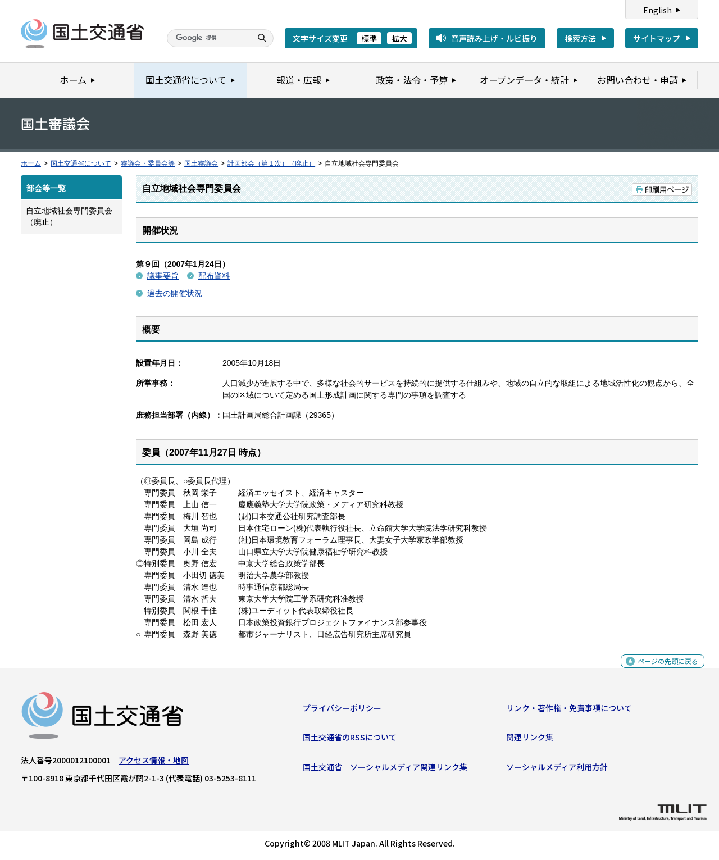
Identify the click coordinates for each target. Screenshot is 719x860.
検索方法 (580, 38)
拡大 (399, 38)
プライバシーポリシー (342, 710)
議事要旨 (163, 275)
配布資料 (214, 275)
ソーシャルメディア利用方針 (557, 769)
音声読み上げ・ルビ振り (494, 38)
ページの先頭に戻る (664, 670)
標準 (369, 38)
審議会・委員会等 (148, 163)
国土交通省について (81, 163)
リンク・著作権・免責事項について (569, 710)
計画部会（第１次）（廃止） (271, 163)
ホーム (31, 163)
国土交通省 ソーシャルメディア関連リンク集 (385, 769)
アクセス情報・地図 (154, 762)
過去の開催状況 (174, 293)
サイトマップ (656, 38)
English (657, 10)
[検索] (207, 38)
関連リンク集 (529, 739)
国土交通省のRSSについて (350, 739)
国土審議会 (201, 163)
